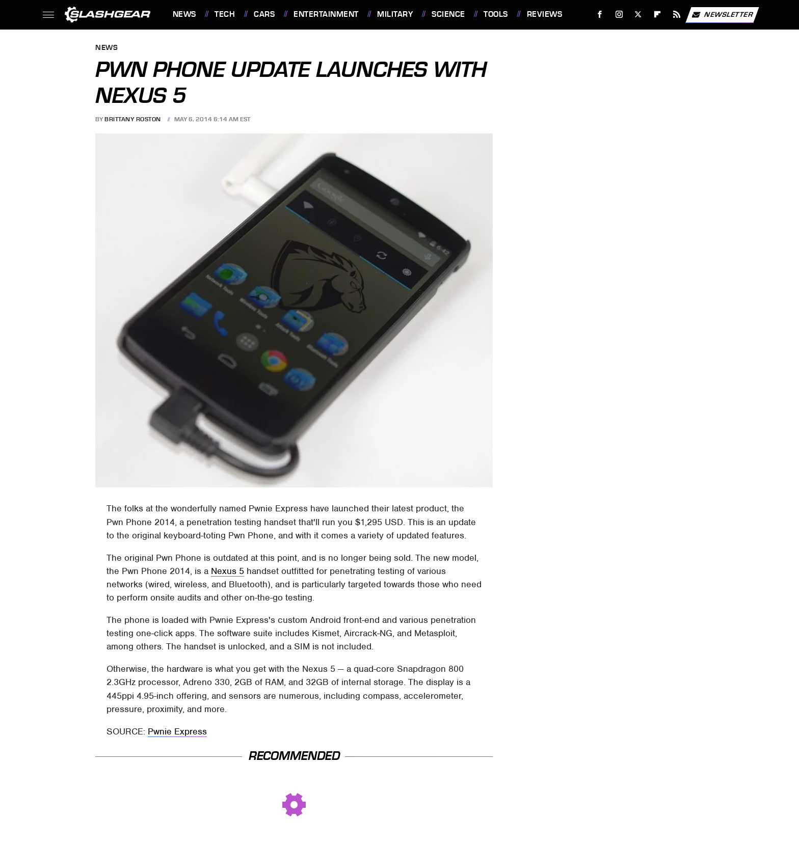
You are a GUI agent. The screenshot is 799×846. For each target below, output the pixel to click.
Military (395, 14)
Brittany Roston (132, 119)
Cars (264, 14)
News (184, 14)
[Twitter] (638, 14)
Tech (225, 14)
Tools (496, 14)
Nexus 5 (227, 571)
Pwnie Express (177, 731)
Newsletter (722, 14)
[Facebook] (599, 14)
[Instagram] (618, 14)
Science (448, 14)
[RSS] (676, 14)
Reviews (545, 14)
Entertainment (326, 14)
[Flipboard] (657, 14)
